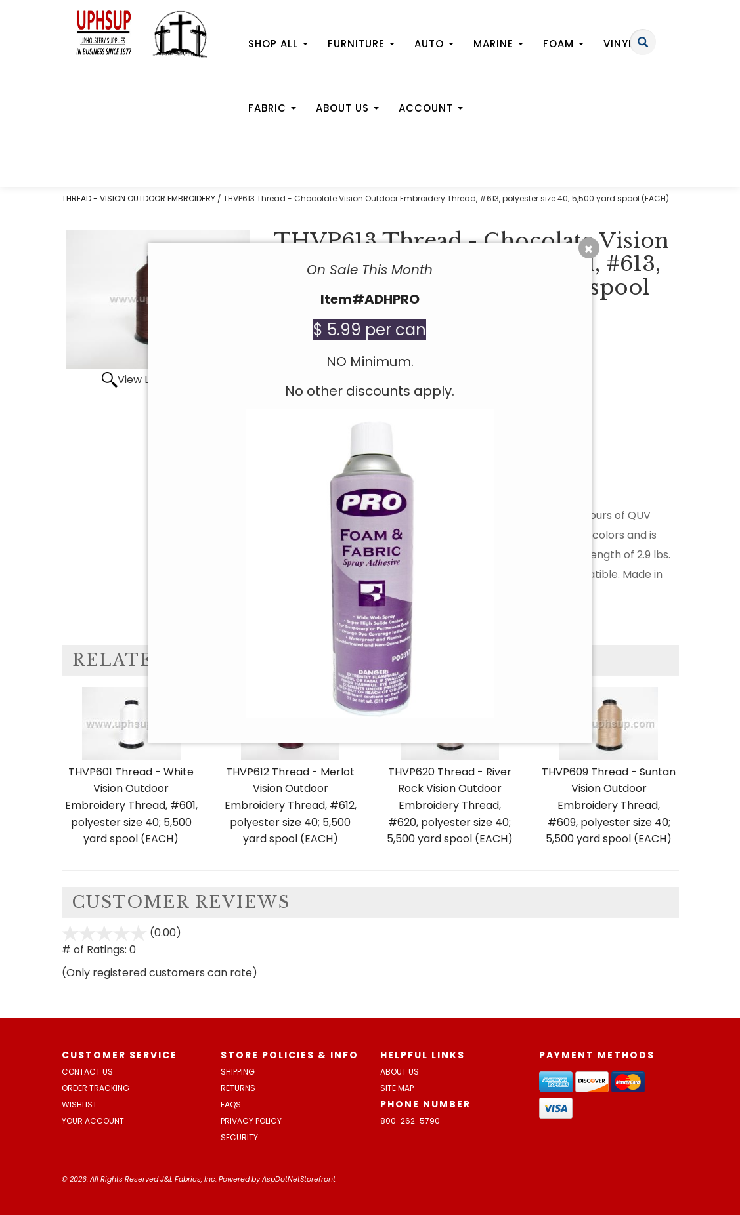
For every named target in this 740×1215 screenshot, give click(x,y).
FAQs (231, 1104)
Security (239, 1137)
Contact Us (87, 1071)
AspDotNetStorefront (299, 1179)
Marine (498, 44)
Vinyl (623, 44)
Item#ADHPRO (370, 299)
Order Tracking (95, 1088)
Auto (434, 44)
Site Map (397, 1088)
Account (431, 108)
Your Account (93, 1120)
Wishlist (79, 1104)
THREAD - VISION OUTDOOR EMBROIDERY (138, 198)
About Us (347, 108)
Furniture (361, 44)
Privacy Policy (251, 1120)
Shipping (238, 1071)
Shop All (278, 44)
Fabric (272, 108)
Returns (238, 1088)
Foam (563, 44)
